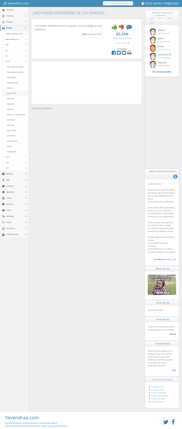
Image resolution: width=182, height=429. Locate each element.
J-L (16, 55)
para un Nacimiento (15, 114)
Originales (11, 151)
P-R (16, 156)
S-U (16, 162)
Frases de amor (158, 398)
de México (11, 77)
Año (152, 22)
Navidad (10, 119)
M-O (14, 61)
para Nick (11, 130)
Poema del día (163, 343)
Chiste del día (163, 302)
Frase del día (162, 319)
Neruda (10, 125)
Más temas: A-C (16, 39)
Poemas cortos (158, 389)
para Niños (11, 141)
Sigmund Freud (95, 34)
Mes (169, 18)
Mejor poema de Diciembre (163, 171)
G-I (16, 50)
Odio (9, 146)
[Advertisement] (86, 82)
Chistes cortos (158, 386)
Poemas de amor (159, 392)
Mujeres (10, 103)
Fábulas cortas (158, 401)
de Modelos (12, 82)
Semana (160, 18)
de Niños (11, 135)
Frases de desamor (160, 395)
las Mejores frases (14, 66)
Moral (9, 88)
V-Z (16, 168)
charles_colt (171, 259)
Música (10, 109)
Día (151, 18)
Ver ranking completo (162, 71)
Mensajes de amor (15, 72)
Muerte (10, 98)
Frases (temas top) (16, 33)
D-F (16, 44)
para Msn (11, 93)
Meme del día (163, 268)
